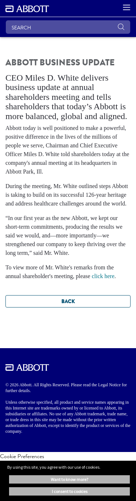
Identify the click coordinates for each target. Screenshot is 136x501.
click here (103, 276)
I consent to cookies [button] (69, 491)
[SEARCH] (68, 27)
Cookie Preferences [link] (22, 456)
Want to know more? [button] (69, 479)
